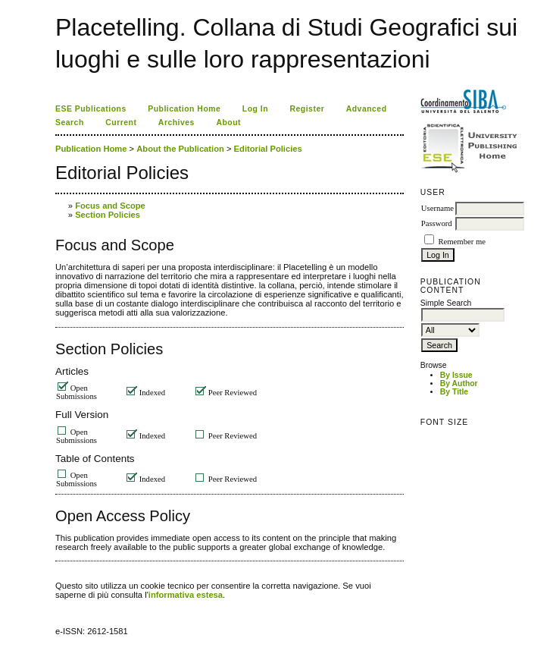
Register (307, 109)
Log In (255, 109)
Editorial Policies (268, 148)
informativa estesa (185, 594)
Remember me (461, 241)
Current (120, 122)
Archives (176, 122)
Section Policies (107, 214)
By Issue (456, 375)
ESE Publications (91, 109)
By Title (454, 392)
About (228, 122)
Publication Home (184, 109)
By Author (459, 383)
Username (437, 208)
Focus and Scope (110, 205)
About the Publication (180, 148)
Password (436, 223)
